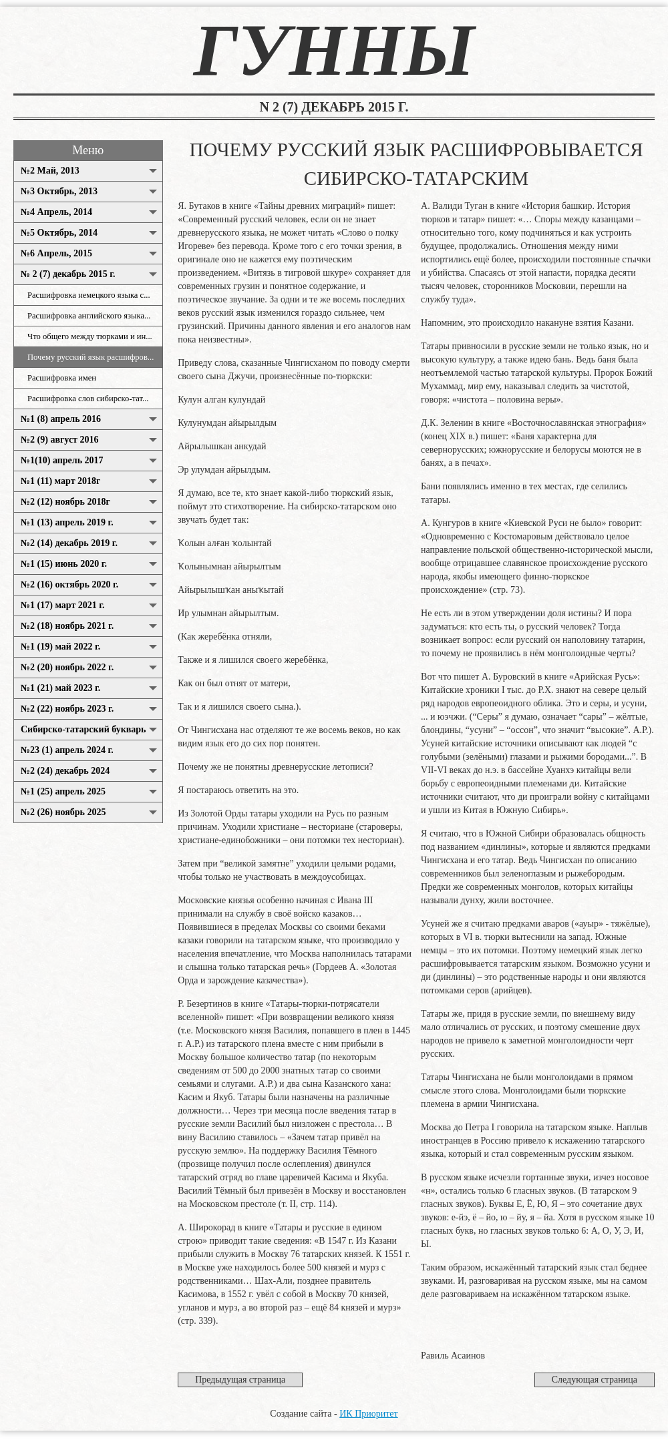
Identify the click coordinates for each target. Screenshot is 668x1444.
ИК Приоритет (368, 1414)
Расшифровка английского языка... (88, 315)
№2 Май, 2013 (50, 171)
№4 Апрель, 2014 (56, 212)
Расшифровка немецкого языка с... (88, 295)
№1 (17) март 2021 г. (63, 605)
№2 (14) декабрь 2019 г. (69, 543)
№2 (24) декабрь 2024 (65, 771)
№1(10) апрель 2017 (62, 460)
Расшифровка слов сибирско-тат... (88, 398)
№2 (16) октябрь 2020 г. (69, 584)
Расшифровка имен (61, 378)
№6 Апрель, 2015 (56, 253)
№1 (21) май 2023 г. (60, 688)
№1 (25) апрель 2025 (63, 791)
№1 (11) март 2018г (60, 481)
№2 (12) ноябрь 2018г (65, 502)
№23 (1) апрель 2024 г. (67, 750)
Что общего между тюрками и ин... (89, 336)
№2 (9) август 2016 (59, 440)
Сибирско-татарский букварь (83, 729)
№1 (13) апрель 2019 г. (67, 522)
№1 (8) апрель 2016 (61, 419)
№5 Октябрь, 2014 (59, 233)
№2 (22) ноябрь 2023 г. (67, 709)
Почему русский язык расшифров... (90, 357)
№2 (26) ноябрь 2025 (63, 812)
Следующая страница (594, 1380)
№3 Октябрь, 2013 (59, 191)
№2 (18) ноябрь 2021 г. (67, 626)
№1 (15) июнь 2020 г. (64, 564)
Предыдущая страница (240, 1380)
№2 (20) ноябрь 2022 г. (67, 667)
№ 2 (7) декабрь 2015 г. (68, 274)
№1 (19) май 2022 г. (60, 647)
